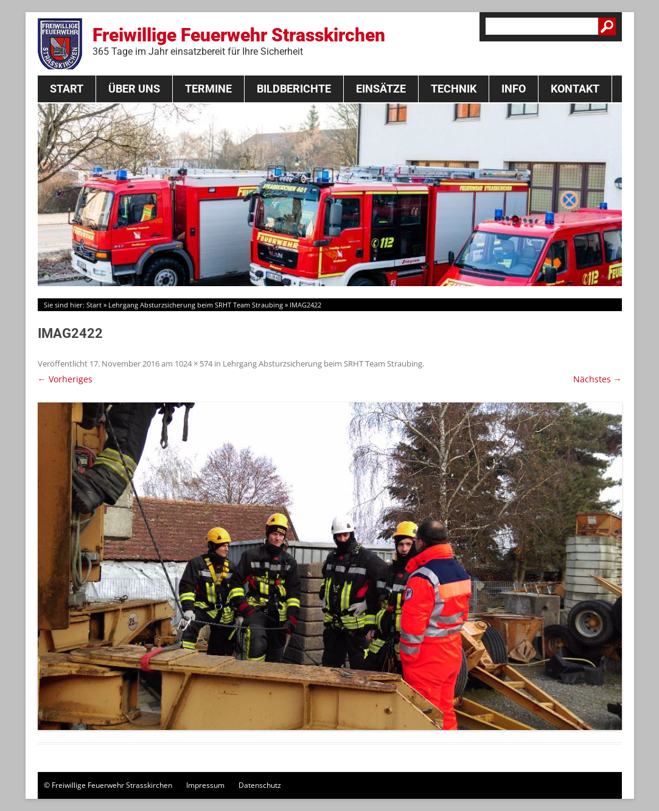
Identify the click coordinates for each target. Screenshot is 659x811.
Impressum (205, 785)
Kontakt (575, 88)
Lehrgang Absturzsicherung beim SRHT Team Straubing (195, 304)
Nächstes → (597, 379)
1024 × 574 (193, 363)
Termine (208, 88)
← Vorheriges (65, 379)
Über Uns (134, 88)
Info (513, 88)
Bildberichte (294, 88)
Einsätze (381, 88)
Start (66, 88)
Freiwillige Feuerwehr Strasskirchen (238, 40)
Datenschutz (260, 785)
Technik (453, 88)
